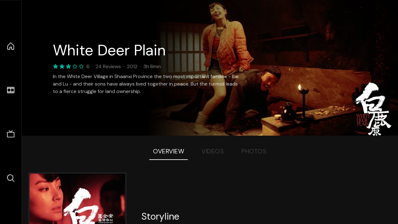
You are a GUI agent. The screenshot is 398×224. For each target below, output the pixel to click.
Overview (168, 151)
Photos (253, 151)
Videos (212, 151)
